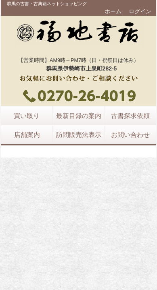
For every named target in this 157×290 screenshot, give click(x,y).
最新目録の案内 (78, 115)
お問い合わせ (130, 134)
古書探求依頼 (130, 115)
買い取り (27, 115)
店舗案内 (27, 134)
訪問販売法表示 (78, 134)
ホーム (113, 11)
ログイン (140, 11)
